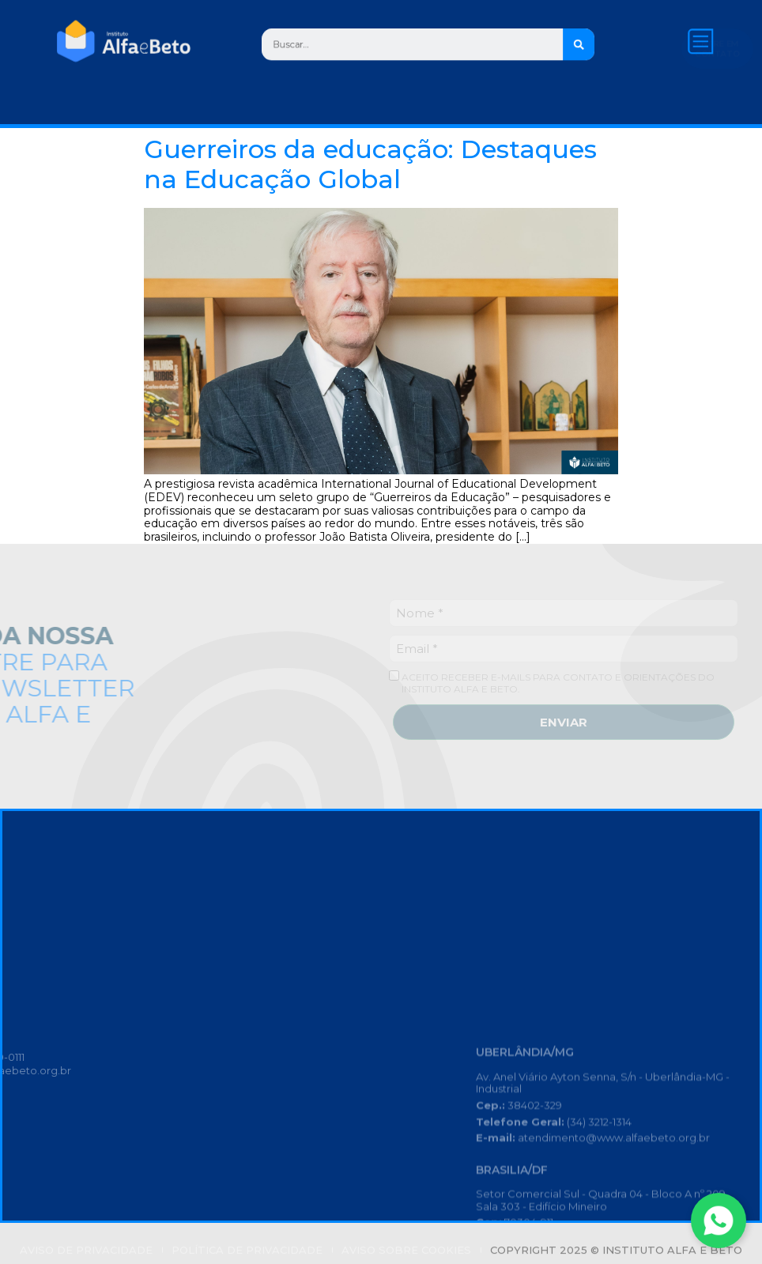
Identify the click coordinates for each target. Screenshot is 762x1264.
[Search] (599, 44)
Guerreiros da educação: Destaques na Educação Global (370, 164)
